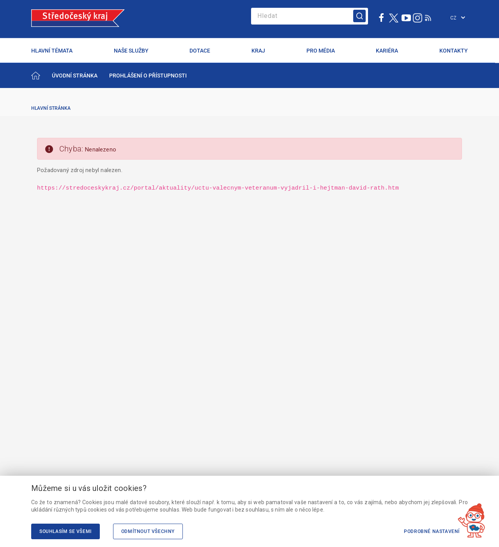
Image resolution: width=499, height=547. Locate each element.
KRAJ (258, 50)
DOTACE (199, 50)
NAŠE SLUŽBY (131, 50)
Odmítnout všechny (148, 531)
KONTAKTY (453, 50)
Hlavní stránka (51, 108)
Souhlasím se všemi (65, 531)
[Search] (309, 16)
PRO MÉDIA (320, 50)
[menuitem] (74, 75)
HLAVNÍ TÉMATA (52, 50)
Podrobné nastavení (432, 531)
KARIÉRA (387, 50)
